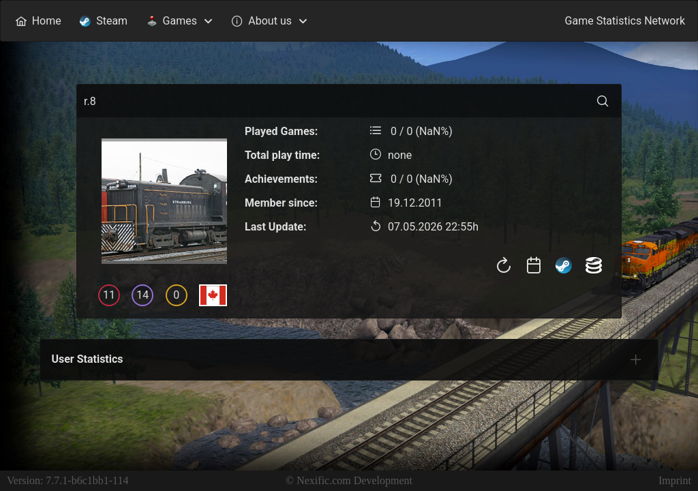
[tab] (636, 359)
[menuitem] (38, 20)
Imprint (674, 480)
